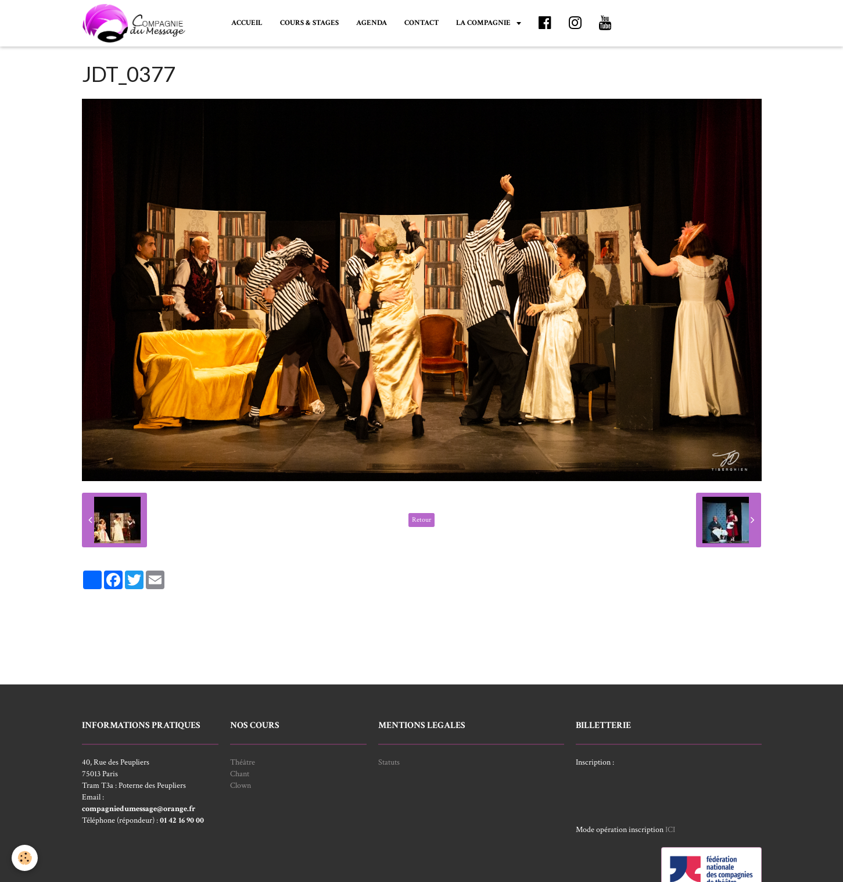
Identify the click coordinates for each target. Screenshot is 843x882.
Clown (240, 785)
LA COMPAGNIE (484, 22)
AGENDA (371, 22)
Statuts (389, 762)
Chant (239, 774)
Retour (421, 519)
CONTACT (421, 22)
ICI (670, 829)
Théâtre (242, 762)
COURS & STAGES (309, 22)
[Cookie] (25, 858)
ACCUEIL (247, 22)
